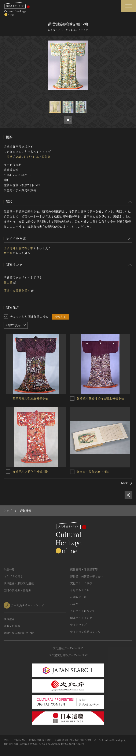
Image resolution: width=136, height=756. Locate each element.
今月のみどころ (79, 590)
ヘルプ (74, 604)
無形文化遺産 (12, 626)
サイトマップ (78, 625)
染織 (18, 157)
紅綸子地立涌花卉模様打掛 (30, 471)
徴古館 (8, 253)
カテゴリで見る (13, 576)
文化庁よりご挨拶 (81, 583)
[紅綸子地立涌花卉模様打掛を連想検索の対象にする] (8, 471)
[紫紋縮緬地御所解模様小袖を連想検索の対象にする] (8, 398)
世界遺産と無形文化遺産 (19, 583)
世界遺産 (9, 619)
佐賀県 (46, 157)
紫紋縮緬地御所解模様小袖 (30, 398)
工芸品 (8, 157)
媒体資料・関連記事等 (84, 569)
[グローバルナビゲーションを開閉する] (128, 6)
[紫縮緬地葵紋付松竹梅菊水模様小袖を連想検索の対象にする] (72, 398)
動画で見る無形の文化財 (19, 633)
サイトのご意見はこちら (85, 632)
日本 (36, 157)
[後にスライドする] (126, 483)
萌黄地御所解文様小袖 (18, 248)
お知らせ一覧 (78, 597)
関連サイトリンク (81, 618)
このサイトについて (82, 611)
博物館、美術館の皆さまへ (86, 576)
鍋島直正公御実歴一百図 (93, 472)
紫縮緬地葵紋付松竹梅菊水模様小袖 (100, 398)
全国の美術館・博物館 (17, 590)
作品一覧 (9, 569)
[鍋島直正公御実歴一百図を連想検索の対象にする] (72, 472)
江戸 (27, 157)
